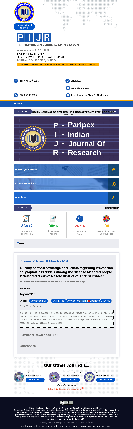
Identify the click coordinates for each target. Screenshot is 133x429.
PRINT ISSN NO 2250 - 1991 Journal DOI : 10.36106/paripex (40, 55)
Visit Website (35, 380)
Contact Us (98, 426)
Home (21, 426)
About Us (31, 426)
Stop (118, 164)
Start (116, 164)
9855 (53, 226)
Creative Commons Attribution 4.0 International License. (79, 408)
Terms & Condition (46, 426)
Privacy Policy (64, 426)
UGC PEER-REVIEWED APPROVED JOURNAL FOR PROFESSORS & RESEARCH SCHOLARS (57, 64)
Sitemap (110, 426)
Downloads (85, 426)
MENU (18, 103)
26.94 (80, 226)
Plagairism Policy (95, 417)
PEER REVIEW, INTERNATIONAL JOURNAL (40, 57)
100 (106, 226)
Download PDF (38, 300)
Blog (75, 426)
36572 (27, 226)
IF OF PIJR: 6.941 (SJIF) (30, 53)
